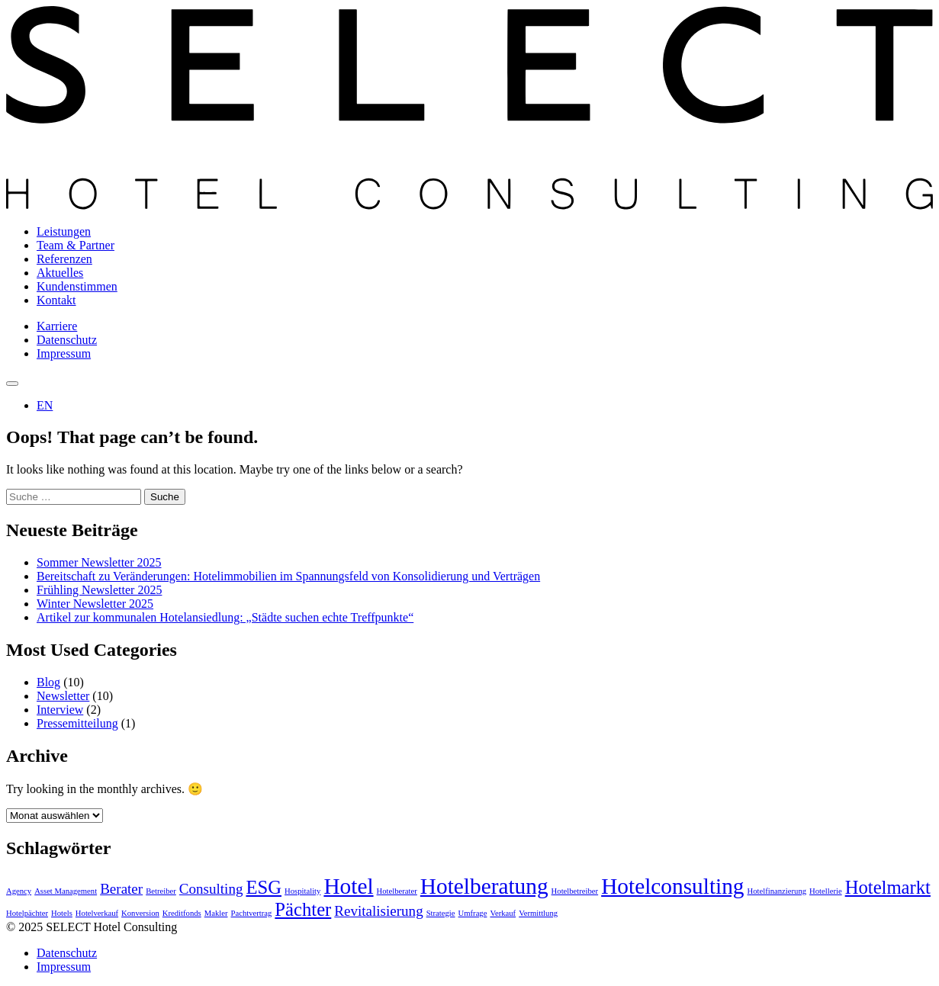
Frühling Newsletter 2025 (99, 589)
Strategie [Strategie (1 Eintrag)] (440, 913)
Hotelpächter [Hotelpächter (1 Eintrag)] (27, 913)
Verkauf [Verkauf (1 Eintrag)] (503, 913)
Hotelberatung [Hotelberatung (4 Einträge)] (484, 886)
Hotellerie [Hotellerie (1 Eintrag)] (825, 891)
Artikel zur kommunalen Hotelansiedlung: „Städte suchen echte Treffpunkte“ (225, 617)
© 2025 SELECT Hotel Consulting (91, 926)
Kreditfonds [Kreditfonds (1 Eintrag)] (181, 913)
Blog (48, 682)
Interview (60, 709)
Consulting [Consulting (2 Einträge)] (211, 889)
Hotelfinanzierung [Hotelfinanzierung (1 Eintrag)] (777, 891)
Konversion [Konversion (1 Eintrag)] (140, 913)
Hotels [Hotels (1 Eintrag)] (61, 913)
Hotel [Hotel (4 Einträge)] (348, 886)
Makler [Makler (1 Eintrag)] (216, 913)
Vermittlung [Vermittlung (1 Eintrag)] (538, 913)
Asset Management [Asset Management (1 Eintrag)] (65, 891)
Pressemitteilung (77, 723)
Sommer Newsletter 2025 (99, 562)
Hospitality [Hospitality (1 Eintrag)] (302, 891)
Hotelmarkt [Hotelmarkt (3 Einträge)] (888, 887)
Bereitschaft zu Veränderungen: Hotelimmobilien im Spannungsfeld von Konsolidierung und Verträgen (288, 576)
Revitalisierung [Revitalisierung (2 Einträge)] (378, 911)
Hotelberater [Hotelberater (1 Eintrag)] (397, 891)
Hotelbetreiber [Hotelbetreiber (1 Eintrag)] (575, 891)
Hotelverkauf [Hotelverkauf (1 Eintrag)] (97, 913)
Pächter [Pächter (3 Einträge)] (303, 909)
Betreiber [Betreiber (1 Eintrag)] (161, 891)
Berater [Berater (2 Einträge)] (121, 889)
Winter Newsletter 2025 (95, 603)
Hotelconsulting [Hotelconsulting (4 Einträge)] (672, 886)
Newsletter (63, 695)
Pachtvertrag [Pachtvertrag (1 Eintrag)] (251, 913)
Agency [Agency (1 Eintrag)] (18, 891)
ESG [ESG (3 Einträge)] (263, 887)
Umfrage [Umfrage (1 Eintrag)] (472, 913)
